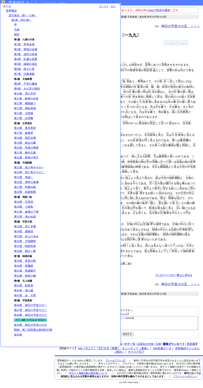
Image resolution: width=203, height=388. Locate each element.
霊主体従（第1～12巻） (23, 17)
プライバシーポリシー (185, 378)
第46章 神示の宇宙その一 (30, 307)
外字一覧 (129, 345)
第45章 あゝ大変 (25, 297)
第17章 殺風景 (23, 135)
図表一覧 (117, 345)
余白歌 (18, 340)
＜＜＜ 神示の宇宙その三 (76, 26)
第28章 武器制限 (25, 194)
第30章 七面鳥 (23, 209)
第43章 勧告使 (23, 288)
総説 (16, 37)
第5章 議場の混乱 (25, 66)
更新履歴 (192, 345)
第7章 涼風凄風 (24, 76)
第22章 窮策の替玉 (26, 160)
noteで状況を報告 (159, 10)
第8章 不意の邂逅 (25, 86)
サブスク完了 (136, 353)
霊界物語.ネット (23, 3)
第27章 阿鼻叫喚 (25, 189)
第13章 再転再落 (25, 110)
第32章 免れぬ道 (25, 219)
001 (62, 51)
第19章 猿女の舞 (25, 145)
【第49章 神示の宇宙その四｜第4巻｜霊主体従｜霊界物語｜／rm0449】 (129, 323)
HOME (64, 345)
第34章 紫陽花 (23, 233)
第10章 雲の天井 (25, 96)
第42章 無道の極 (25, 278)
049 (62, 155)
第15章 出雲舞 (23, 120)
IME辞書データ (162, 349)
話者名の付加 (145, 345)
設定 (47, 9)
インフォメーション (176, 42)
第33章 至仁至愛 (25, 228)
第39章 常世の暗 (25, 263)
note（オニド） (87, 349)
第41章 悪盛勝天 (25, 273)
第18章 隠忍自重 (25, 140)
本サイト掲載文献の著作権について (88, 374)
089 (62, 223)
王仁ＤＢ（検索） (109, 349)
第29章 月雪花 (23, 204)
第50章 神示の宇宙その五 (30, 327)
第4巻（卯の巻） (21, 22)
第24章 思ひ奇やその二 (29, 174)
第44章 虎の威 (23, 292)
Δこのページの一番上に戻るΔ (174, 274)
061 (62, 177)
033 (62, 122)
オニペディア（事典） (135, 349)
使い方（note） (79, 345)
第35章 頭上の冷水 (26, 238)
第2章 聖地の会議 (25, 51)
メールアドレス (119, 312)
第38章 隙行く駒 (25, 253)
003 (62, 58)
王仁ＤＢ (37, 9)
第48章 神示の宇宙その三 (30, 317)
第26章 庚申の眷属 (26, 184)
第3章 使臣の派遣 (25, 56)
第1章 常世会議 (24, 46)
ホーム (7, 8)
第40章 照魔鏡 (23, 268)
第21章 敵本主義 (25, 155)
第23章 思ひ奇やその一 (29, 169)
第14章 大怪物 (23, 115)
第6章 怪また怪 (24, 71)
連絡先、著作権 (99, 345)
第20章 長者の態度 (26, 150)
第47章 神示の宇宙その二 (30, 312)
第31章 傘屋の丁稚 (26, 214)
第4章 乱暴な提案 (25, 61)
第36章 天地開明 (25, 243)
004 (62, 64)
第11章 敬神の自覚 (26, 101)
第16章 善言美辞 (25, 130)
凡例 (16, 32)
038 (62, 134)
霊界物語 (11, 13)
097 (62, 245)
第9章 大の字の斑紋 (27, 91)
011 (62, 80)
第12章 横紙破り (25, 105)
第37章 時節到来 (25, 248)
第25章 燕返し (23, 179)
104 (62, 263)
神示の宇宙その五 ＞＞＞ (180, 26)
